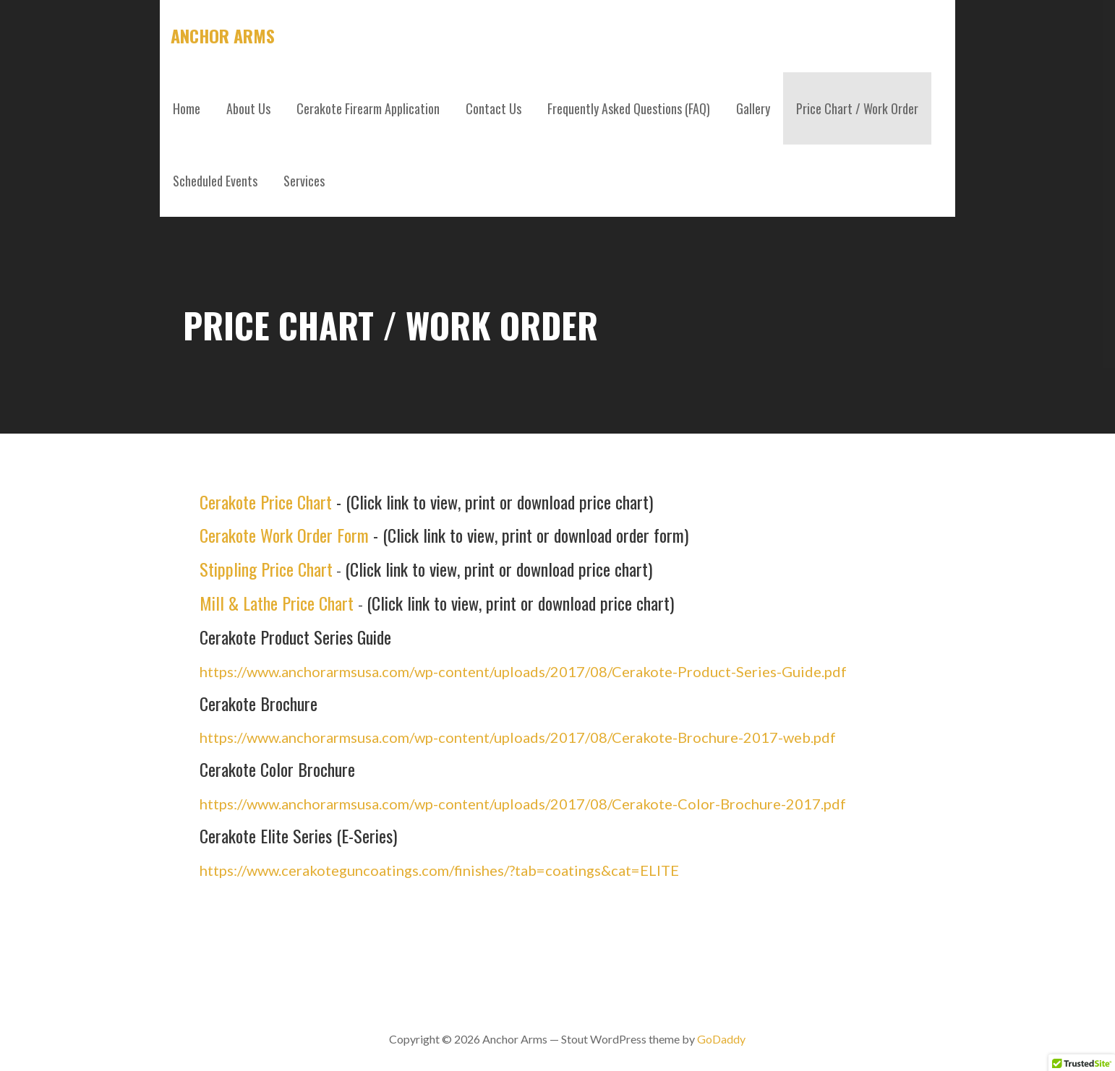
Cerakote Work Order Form (284, 535)
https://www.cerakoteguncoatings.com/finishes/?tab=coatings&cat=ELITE (439, 870)
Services (304, 180)
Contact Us (493, 108)
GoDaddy (721, 1039)
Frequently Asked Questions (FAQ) (628, 108)
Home (186, 108)
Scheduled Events (215, 180)
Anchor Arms (223, 35)
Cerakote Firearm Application (368, 108)
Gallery (753, 108)
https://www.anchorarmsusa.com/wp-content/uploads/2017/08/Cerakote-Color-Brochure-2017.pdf (523, 803)
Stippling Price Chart (266, 569)
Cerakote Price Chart (266, 502)
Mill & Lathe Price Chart (277, 603)
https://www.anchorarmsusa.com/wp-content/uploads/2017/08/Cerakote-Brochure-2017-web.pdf (518, 737)
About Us (248, 108)
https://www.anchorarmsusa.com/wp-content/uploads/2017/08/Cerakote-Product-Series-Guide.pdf (523, 671)
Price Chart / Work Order (857, 108)
